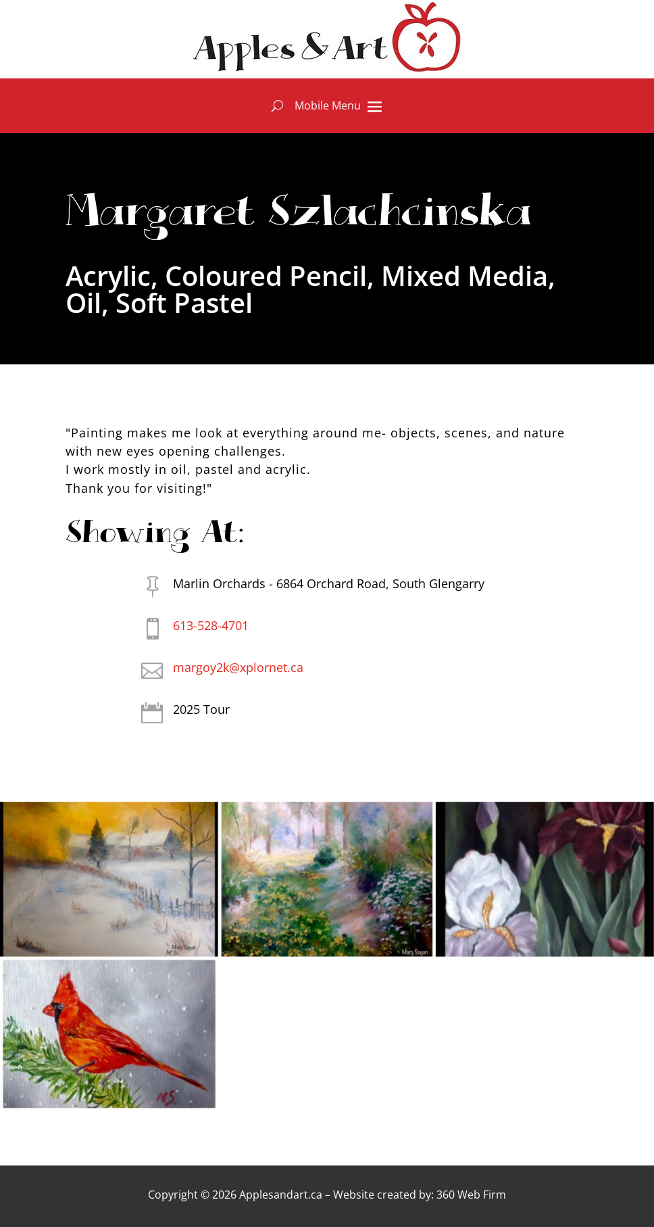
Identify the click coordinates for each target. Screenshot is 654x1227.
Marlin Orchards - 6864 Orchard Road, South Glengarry (328, 583)
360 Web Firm (471, 1194)
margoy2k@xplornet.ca (238, 667)
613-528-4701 (211, 625)
